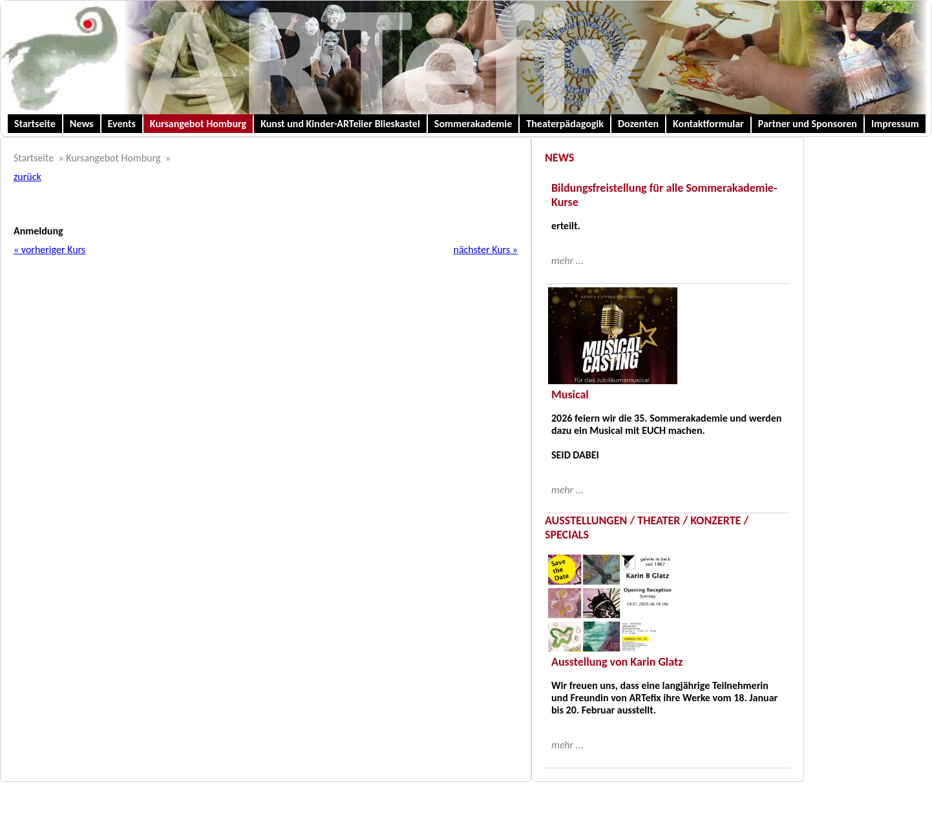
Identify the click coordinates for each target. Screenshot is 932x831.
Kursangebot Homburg (198, 124)
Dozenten (638, 124)
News (82, 124)
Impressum (895, 124)
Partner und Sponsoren (807, 124)
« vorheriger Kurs (49, 249)
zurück (27, 176)
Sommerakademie (473, 124)
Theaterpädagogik (565, 124)
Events (122, 124)
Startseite (35, 124)
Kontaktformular (708, 124)
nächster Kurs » (485, 249)
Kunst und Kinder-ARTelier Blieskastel (340, 124)
